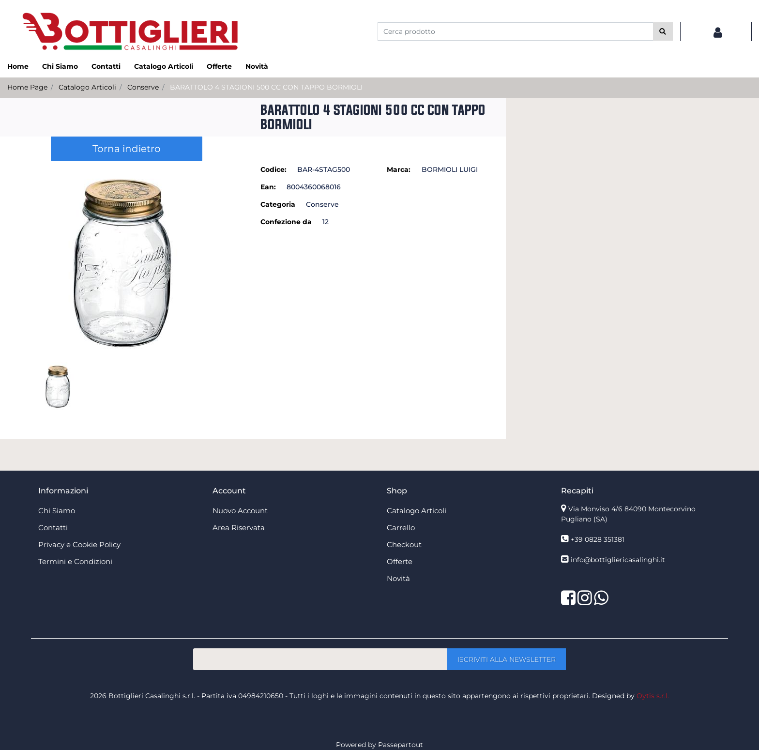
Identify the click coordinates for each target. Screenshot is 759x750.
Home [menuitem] (18, 66)
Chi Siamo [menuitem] (60, 66)
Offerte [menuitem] (219, 66)
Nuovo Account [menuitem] (240, 510)
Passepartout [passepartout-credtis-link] (400, 744)
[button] (663, 31)
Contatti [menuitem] (106, 66)
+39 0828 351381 (597, 539)
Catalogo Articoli (87, 87)
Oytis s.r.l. (653, 695)
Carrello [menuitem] (401, 527)
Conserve (143, 87)
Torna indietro (126, 148)
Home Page (27, 87)
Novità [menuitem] (256, 66)
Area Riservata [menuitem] (239, 527)
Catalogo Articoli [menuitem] (163, 66)
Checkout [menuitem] (404, 544)
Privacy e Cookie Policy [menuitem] (79, 544)
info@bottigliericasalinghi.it (618, 559)
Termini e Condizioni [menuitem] (75, 561)
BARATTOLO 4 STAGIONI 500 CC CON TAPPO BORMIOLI (266, 87)
